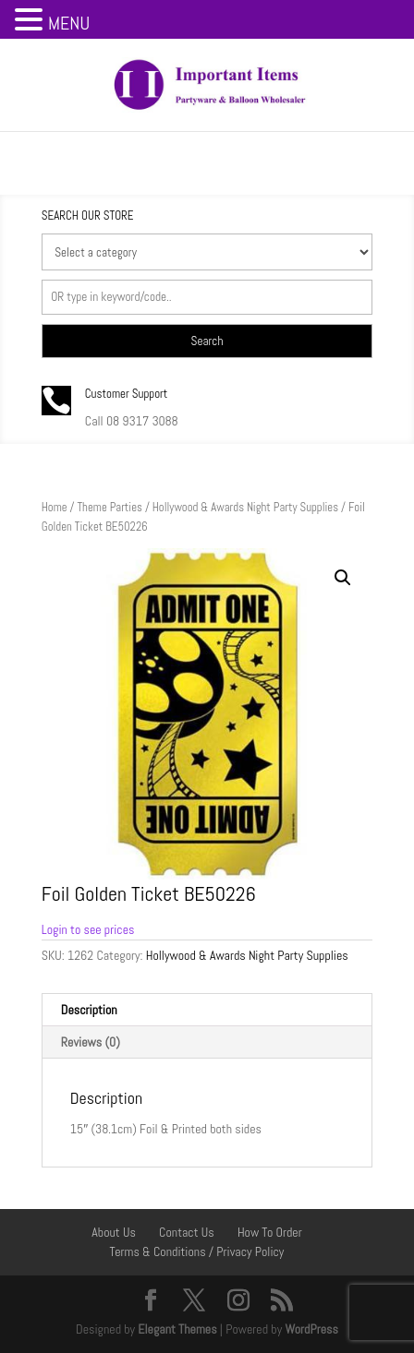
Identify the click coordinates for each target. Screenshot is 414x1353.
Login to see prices (88, 929)
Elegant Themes (177, 1329)
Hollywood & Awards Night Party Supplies (245, 507)
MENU (69, 23)
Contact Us (186, 1232)
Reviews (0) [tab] (90, 1042)
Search (207, 341)
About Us (113, 1232)
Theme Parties (109, 507)
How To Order (269, 1232)
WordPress (311, 1329)
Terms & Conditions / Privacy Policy (197, 1251)
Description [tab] (89, 1009)
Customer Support (126, 393)
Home (54, 507)
